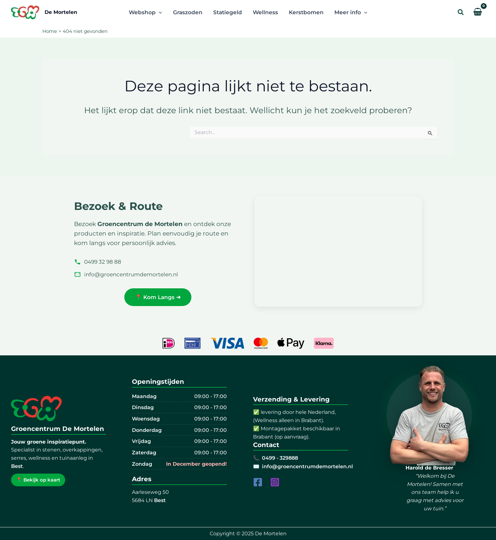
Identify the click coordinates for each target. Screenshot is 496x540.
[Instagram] (275, 482)
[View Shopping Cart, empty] (477, 12)
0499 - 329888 (280, 458)
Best (17, 466)
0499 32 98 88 (97, 261)
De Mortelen (61, 12)
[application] (159, 12)
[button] (461, 12)
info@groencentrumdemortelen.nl (126, 274)
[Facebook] (258, 482)
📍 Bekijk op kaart (38, 480)
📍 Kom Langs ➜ (158, 297)
